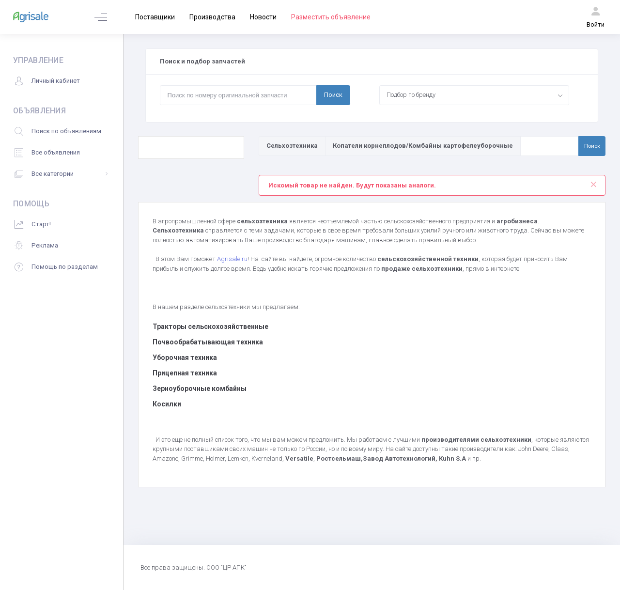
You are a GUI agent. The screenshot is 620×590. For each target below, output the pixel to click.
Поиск (333, 94)
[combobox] (474, 95)
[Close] (593, 182)
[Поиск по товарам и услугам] (549, 145)
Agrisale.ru (232, 259)
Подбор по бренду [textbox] (411, 94)
